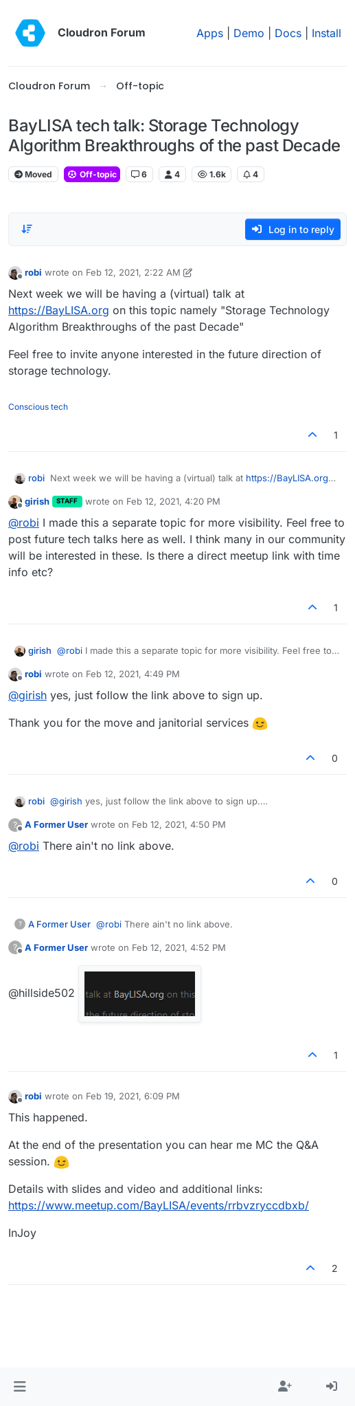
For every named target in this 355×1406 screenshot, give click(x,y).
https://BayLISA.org (58, 310)
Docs (288, 33)
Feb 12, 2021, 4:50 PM (179, 824)
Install (326, 33)
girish (37, 501)
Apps (209, 33)
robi (33, 272)
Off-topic (92, 174)
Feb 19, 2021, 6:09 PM (133, 1095)
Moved (33, 174)
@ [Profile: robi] (23, 522)
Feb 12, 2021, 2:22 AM (133, 272)
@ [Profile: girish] (27, 695)
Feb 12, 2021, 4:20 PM (173, 501)
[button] (19, 1386)
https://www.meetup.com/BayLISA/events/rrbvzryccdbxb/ (158, 1205)
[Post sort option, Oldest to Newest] (26, 229)
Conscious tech (38, 407)
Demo (248, 33)
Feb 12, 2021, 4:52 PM (179, 947)
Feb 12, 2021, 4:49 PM (133, 673)
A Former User (56, 824)
